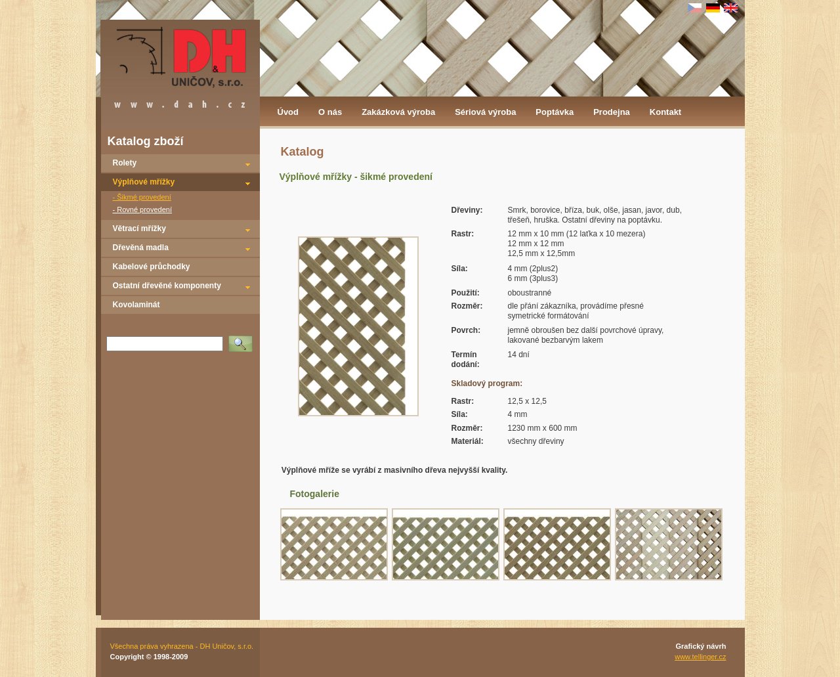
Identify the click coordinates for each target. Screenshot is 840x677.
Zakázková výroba (398, 112)
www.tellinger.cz (700, 657)
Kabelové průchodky (151, 266)
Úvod (288, 112)
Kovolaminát (136, 304)
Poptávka (555, 112)
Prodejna (611, 112)
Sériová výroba (485, 112)
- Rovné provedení (143, 209)
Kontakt (665, 112)
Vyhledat (243, 339)
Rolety (125, 162)
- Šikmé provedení (142, 197)
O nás (330, 112)
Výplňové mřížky (144, 181)
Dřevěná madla (141, 247)
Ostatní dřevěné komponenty (167, 285)
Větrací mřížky (139, 228)
